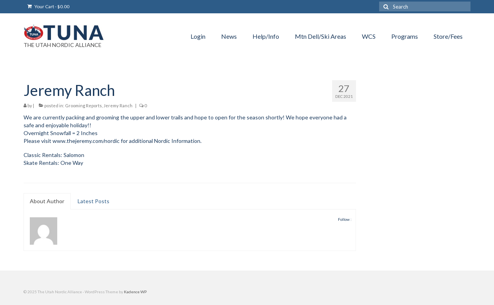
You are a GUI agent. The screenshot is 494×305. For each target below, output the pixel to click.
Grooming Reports (83, 105)
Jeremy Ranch (118, 105)
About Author (47, 201)
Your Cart (48, 6)
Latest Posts (93, 201)
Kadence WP (135, 291)
